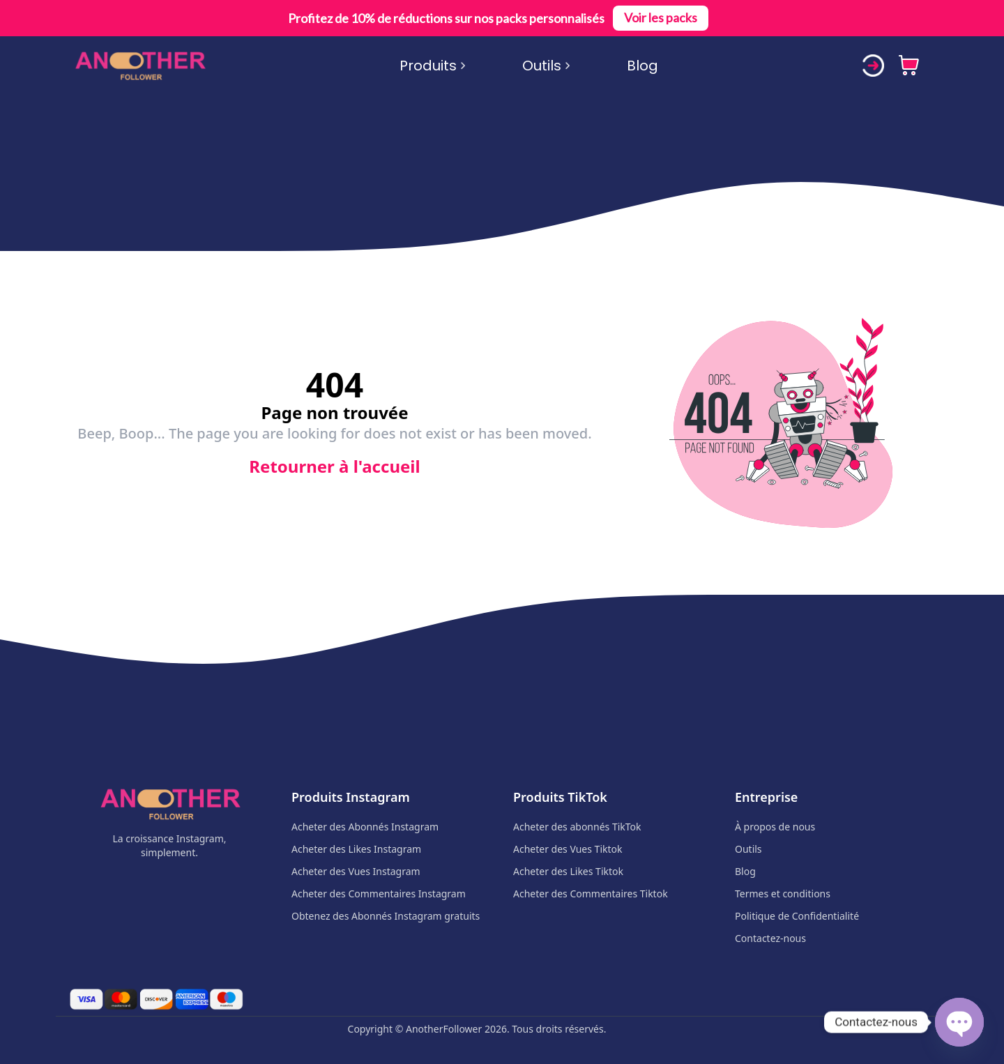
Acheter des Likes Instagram (356, 849)
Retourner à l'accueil (334, 466)
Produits (433, 65)
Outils (546, 65)
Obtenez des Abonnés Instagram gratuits (385, 915)
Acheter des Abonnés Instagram (365, 826)
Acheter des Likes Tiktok (568, 871)
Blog (642, 65)
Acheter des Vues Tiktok (567, 849)
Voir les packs (660, 18)
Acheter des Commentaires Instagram (378, 893)
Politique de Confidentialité (797, 915)
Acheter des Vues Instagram (355, 871)
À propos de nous (775, 826)
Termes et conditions (782, 893)
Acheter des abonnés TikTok (577, 826)
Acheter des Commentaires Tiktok (590, 893)
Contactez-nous (770, 938)
